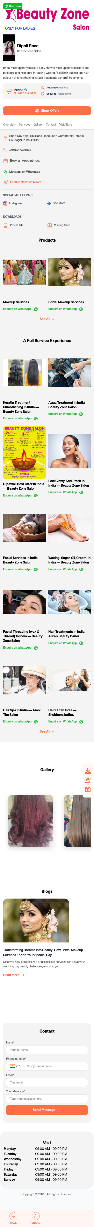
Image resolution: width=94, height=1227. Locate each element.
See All (47, 319)
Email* (10, 1075)
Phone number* (16, 1058)
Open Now (13, 6)
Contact (51, 124)
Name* (10, 1042)
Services (24, 124)
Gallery (38, 124)
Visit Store (65, 124)
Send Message (47, 1110)
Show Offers (46, 110)
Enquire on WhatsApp (20, 309)
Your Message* (15, 1091)
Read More (13, 975)
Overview (9, 124)
